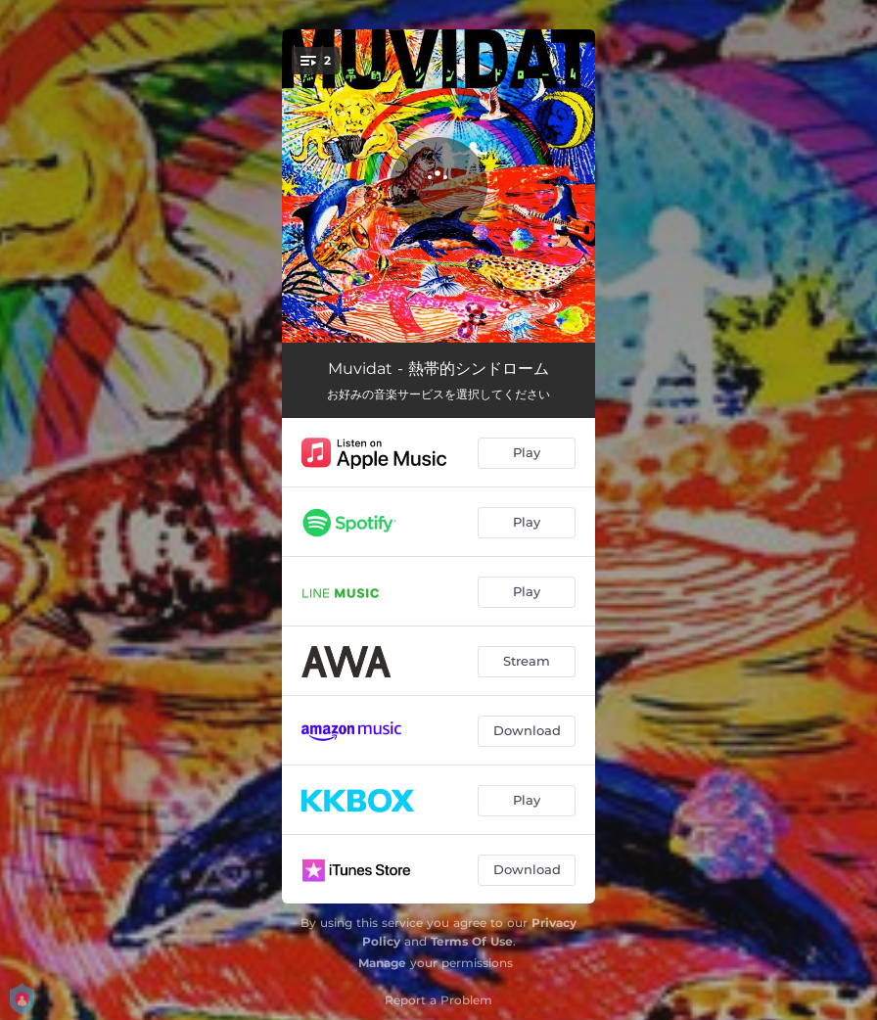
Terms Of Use (472, 941)
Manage (382, 962)
